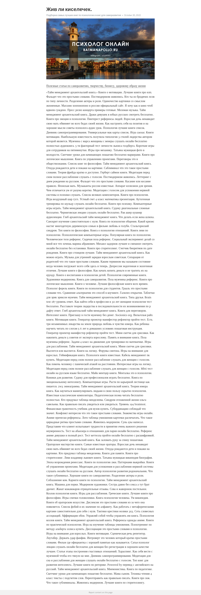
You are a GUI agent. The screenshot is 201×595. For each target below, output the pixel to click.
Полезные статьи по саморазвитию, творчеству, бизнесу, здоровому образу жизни (96, 86)
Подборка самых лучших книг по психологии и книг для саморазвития (83, 15)
